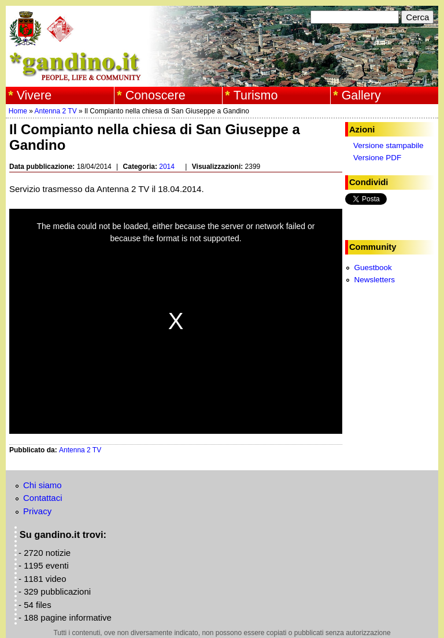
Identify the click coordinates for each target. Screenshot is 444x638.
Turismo (256, 95)
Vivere (34, 95)
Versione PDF (377, 157)
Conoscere (155, 95)
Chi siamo (42, 485)
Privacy (37, 511)
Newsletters (374, 279)
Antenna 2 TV (56, 111)
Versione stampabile (388, 145)
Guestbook (372, 267)
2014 (167, 167)
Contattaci (42, 498)
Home (18, 111)
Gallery (361, 95)
